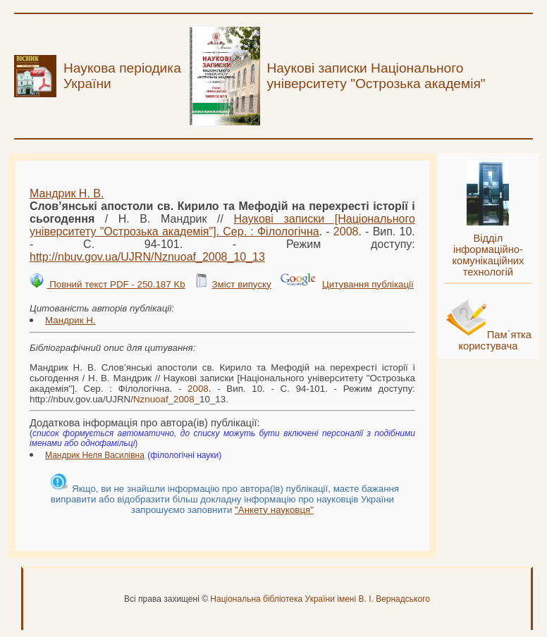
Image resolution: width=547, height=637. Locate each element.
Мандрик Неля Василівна (95, 455)
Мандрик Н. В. (67, 193)
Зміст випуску (241, 284)
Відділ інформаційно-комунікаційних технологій (488, 255)
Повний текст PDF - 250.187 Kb (116, 284)
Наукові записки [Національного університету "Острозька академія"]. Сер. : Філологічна (222, 225)
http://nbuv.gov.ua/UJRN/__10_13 (147, 257)
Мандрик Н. (70, 320)
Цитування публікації (368, 284)
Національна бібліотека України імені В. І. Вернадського (320, 599)
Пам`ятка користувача (494, 340)
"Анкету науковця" (274, 510)
